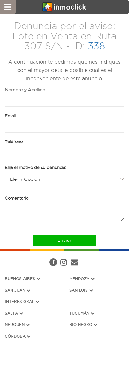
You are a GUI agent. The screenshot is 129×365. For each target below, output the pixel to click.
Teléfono (14, 141)
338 (96, 46)
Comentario (16, 198)
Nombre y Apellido (25, 89)
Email (10, 115)
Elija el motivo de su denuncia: (35, 167)
